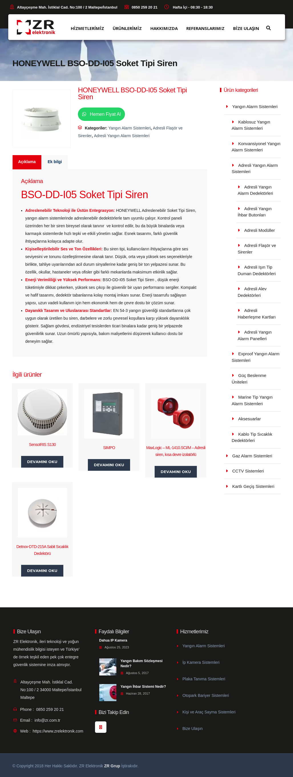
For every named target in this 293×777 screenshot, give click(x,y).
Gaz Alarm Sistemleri (252, 455)
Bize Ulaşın (193, 728)
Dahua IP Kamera (113, 640)
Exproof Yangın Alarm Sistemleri (256, 357)
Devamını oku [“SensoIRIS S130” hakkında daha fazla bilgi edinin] (42, 461)
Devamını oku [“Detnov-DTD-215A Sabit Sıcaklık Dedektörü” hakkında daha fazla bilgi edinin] (42, 570)
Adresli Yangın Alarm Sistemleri (121, 135)
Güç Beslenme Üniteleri (249, 378)
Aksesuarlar (249, 418)
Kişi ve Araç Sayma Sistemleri (209, 712)
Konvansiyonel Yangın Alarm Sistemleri (256, 147)
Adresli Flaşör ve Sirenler (257, 248)
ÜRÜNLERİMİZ (127, 28)
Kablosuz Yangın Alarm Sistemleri (251, 125)
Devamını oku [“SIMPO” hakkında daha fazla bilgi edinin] (109, 464)
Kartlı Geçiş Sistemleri (253, 486)
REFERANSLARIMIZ (205, 28)
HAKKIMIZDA (164, 28)
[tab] (27, 162)
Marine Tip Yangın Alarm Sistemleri (252, 400)
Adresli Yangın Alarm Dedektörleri (255, 190)
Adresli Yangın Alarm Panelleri (255, 335)
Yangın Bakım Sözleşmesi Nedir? (142, 663)
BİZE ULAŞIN (246, 28)
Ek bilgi (55, 161)
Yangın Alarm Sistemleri (129, 128)
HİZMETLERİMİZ (87, 28)
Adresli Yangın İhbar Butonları (255, 212)
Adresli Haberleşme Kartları (257, 313)
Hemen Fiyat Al (101, 114)
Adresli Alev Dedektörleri (252, 292)
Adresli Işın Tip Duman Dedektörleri (257, 270)
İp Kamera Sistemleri (201, 662)
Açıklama (27, 161)
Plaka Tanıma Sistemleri (204, 679)
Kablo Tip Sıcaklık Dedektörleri (252, 437)
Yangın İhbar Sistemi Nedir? (143, 687)
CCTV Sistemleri (248, 470)
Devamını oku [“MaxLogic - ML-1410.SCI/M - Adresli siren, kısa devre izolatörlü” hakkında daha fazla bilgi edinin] (176, 471)
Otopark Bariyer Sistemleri (206, 695)
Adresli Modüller (259, 230)
